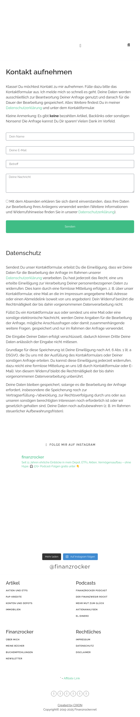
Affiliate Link (72, 678)
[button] (80, 45)
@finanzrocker (69, 566)
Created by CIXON (70, 705)
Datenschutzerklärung (24, 108)
